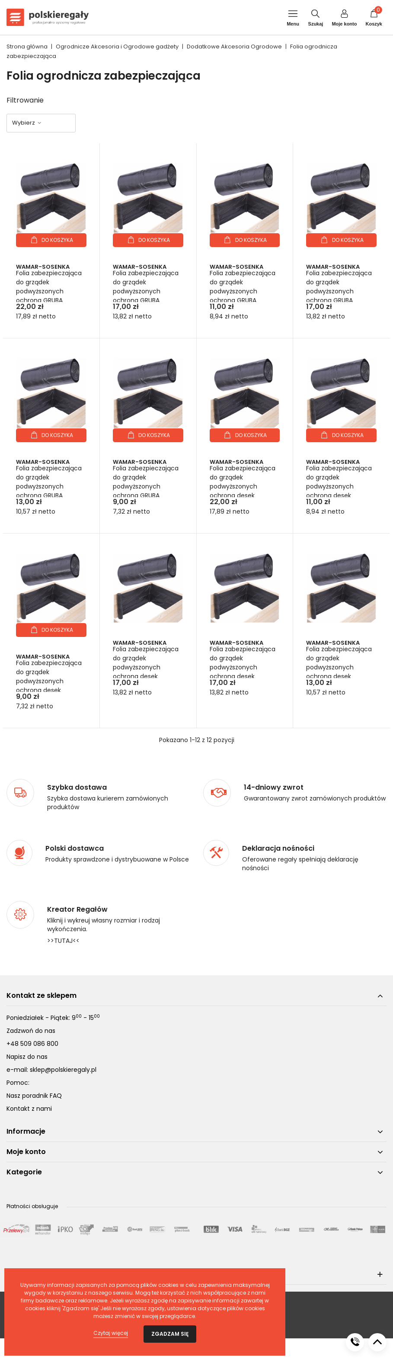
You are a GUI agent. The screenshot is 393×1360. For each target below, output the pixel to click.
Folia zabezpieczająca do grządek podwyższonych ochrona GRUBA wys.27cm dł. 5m (146, 291)
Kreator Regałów (77, 909)
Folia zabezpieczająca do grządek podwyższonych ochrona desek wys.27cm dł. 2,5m (339, 486)
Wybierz (27, 123)
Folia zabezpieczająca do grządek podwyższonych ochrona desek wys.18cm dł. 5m (339, 667)
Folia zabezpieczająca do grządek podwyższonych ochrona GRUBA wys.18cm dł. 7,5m (339, 291)
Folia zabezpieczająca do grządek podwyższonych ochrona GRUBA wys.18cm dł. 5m (49, 486)
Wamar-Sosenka (43, 267)
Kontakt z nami (29, 1108)
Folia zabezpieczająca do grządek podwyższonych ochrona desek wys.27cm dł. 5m (146, 667)
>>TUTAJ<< (63, 940)
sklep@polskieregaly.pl (63, 1069)
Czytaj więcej (110, 1333)
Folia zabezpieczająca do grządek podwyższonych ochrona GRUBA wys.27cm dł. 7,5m (49, 291)
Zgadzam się (170, 1333)
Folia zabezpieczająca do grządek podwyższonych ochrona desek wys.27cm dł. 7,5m (242, 486)
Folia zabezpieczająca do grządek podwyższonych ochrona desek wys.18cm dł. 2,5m (49, 681)
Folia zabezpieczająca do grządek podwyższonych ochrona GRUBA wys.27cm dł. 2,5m (242, 291)
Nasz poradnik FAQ (34, 1095)
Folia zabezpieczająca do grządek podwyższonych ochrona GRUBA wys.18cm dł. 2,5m (146, 486)
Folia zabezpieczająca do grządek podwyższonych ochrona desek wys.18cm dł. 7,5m (242, 667)
